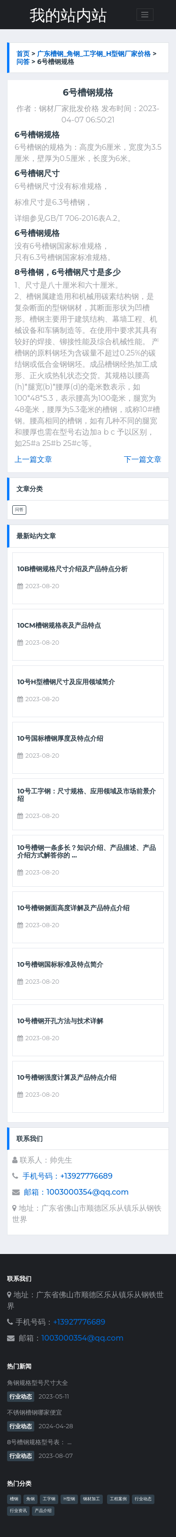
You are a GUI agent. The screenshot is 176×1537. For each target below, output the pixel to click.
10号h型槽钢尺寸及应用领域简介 (66, 682)
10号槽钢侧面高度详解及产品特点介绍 (73, 908)
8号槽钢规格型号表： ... (39, 1442)
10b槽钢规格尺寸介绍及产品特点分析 (72, 569)
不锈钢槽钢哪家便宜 (34, 1412)
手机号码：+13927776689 (67, 1176)
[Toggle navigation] (145, 14)
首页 (23, 53)
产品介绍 (43, 1510)
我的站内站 (68, 15)
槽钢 (14, 1499)
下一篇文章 (142, 459)
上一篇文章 (33, 459)
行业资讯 (18, 1510)
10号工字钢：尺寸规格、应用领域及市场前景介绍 (86, 795)
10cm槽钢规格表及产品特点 (59, 625)
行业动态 (20, 1396)
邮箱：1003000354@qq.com (76, 1192)
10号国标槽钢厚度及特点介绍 (60, 738)
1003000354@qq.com (82, 1338)
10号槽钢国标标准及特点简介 (60, 964)
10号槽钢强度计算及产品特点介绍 (66, 1077)
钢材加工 (91, 1499)
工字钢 (49, 1499)
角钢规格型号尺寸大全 (37, 1382)
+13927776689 (79, 1322)
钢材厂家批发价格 (69, 108)
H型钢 (69, 1499)
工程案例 (118, 1499)
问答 (23, 61)
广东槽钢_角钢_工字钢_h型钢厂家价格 (94, 53)
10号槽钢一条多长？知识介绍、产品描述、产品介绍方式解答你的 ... (86, 851)
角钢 (30, 1499)
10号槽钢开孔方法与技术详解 (60, 1021)
